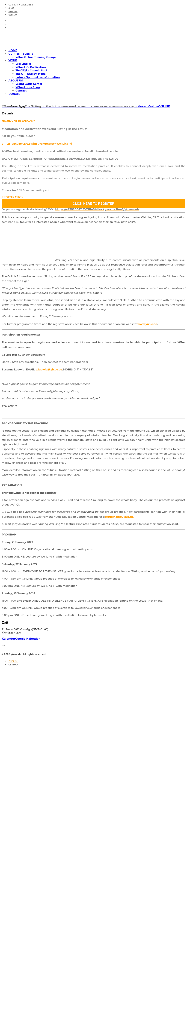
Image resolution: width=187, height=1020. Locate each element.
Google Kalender (27, 638)
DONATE (14, 94)
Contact (21, 90)
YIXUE (12, 60)
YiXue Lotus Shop (28, 87)
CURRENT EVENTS (21, 53)
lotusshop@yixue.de (119, 516)
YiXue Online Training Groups (36, 57)
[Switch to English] (13, 661)
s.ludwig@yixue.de (49, 369)
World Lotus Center (29, 84)
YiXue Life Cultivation (31, 67)
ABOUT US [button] (15, 80)
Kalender (8, 638)
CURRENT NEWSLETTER (20, 5)
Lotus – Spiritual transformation (38, 77)
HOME (12, 50)
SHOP (11, 8)
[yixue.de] (93, 39)
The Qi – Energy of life (31, 73)
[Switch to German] (12, 15)
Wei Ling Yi (23, 63)
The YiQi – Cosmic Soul (31, 70)
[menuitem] (97, 4)
